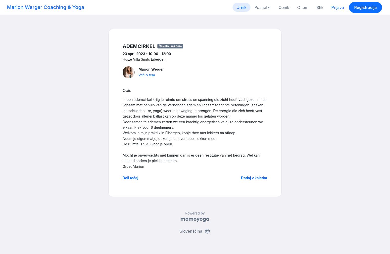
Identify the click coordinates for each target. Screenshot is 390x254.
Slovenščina (195, 231)
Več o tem (147, 75)
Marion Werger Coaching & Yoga (45, 7)
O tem (302, 7)
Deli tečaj (130, 178)
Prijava (337, 7)
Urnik (241, 7)
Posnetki (262, 7)
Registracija (365, 7)
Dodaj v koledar (254, 178)
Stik (319, 7)
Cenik (284, 7)
